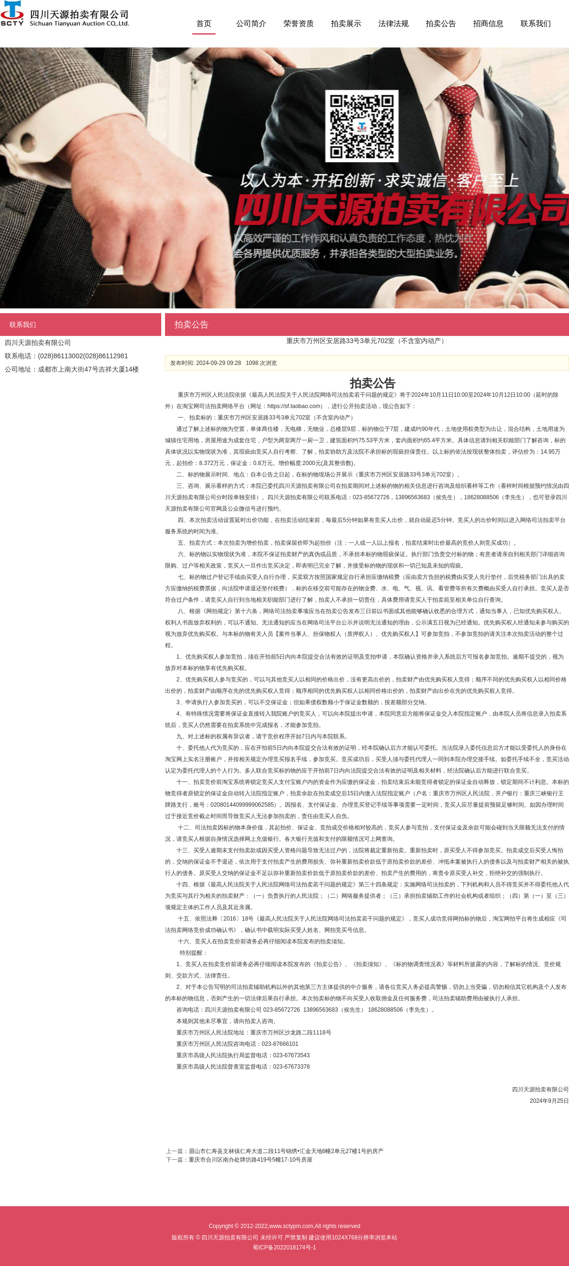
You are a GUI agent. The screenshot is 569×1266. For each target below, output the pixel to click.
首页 (203, 23)
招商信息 (488, 23)
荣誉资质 (299, 23)
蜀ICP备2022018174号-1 (284, 1247)
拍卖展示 (346, 23)
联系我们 (536, 23)
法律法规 (393, 23)
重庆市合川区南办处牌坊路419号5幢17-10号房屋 (250, 1159)
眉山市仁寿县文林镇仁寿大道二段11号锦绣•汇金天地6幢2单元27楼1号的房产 (286, 1151)
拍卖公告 (441, 23)
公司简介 (251, 23)
